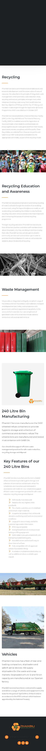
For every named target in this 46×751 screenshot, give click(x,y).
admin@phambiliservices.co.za (21, 737)
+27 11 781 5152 (22, 740)
